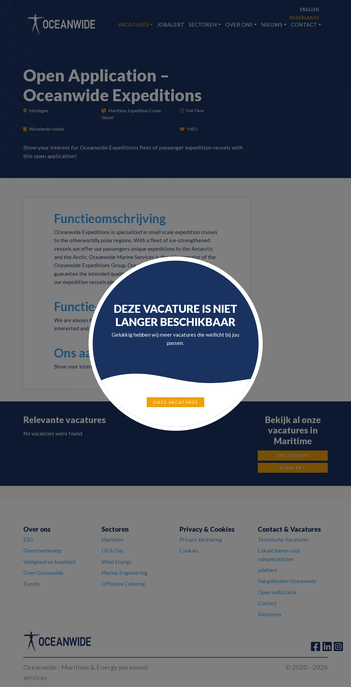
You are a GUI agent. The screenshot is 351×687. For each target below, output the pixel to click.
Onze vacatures (175, 402)
